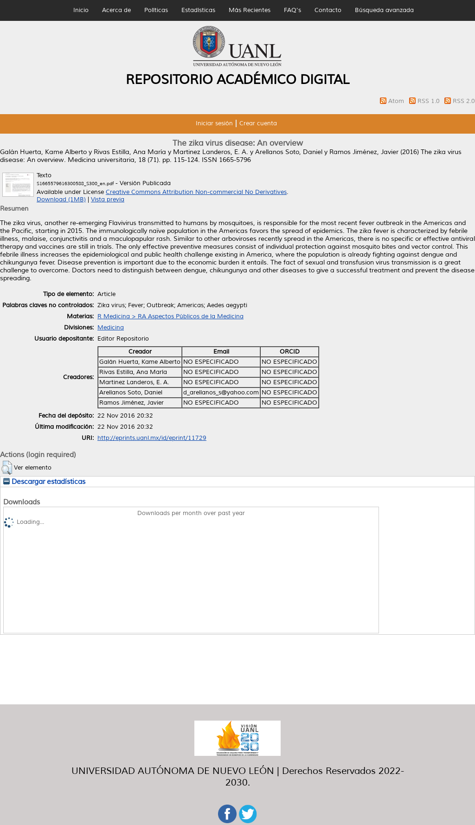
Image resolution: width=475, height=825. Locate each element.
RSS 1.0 (429, 101)
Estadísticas (198, 10)
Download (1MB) (61, 199)
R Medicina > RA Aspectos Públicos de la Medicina (170, 316)
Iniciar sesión (214, 123)
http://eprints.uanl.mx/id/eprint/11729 (151, 438)
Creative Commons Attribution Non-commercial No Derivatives (196, 192)
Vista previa (107, 199)
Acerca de (116, 10)
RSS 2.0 (464, 101)
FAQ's (292, 10)
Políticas (156, 10)
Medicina (110, 327)
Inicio (81, 10)
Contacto (328, 10)
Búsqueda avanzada (384, 10)
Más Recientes (249, 10)
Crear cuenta (258, 123)
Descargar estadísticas (44, 481)
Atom (397, 101)
